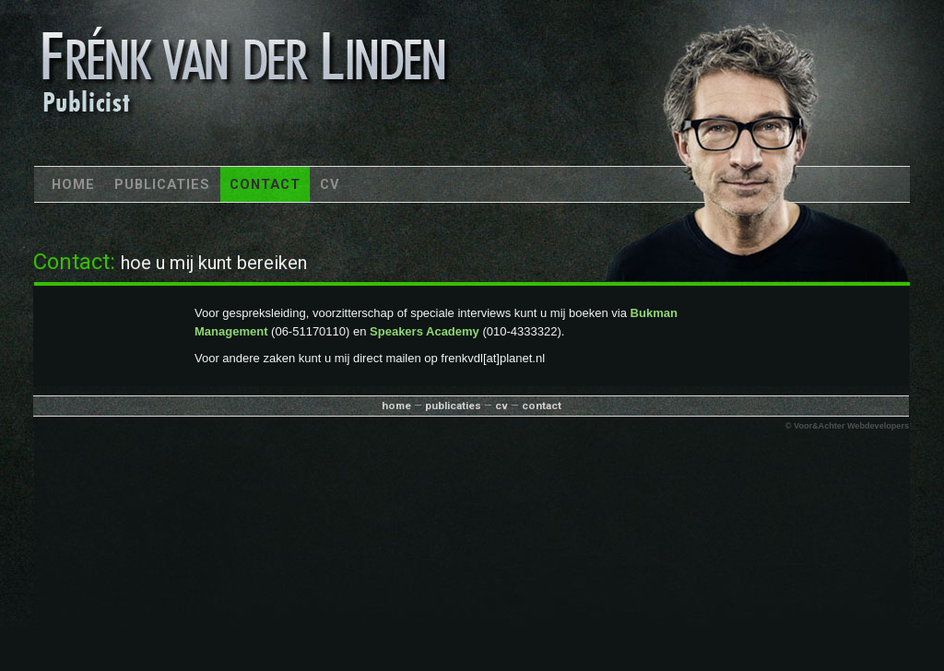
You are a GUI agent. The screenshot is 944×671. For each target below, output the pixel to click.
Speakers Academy (424, 331)
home (396, 405)
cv (501, 405)
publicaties (453, 405)
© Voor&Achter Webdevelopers (847, 425)
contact (541, 405)
